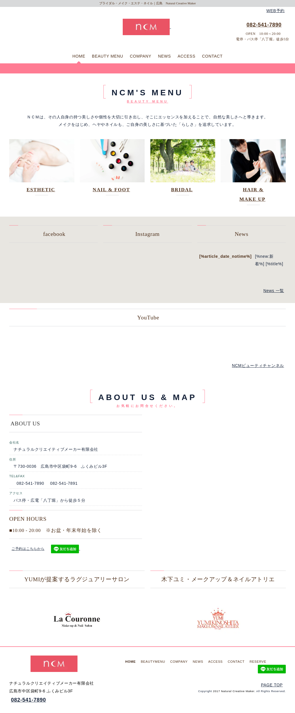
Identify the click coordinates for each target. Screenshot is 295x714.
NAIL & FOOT (111, 189)
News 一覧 (273, 290)
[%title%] (274, 264)
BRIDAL (182, 189)
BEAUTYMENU (153, 661)
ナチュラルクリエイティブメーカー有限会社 (56, 449)
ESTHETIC (41, 189)
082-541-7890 (264, 25)
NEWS (164, 56)
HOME (78, 56)
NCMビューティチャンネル (258, 365)
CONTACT (212, 56)
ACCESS (186, 56)
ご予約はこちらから (28, 549)
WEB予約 (275, 10)
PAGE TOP (272, 685)
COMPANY (141, 56)
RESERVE (257, 661)
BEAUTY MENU (107, 56)
